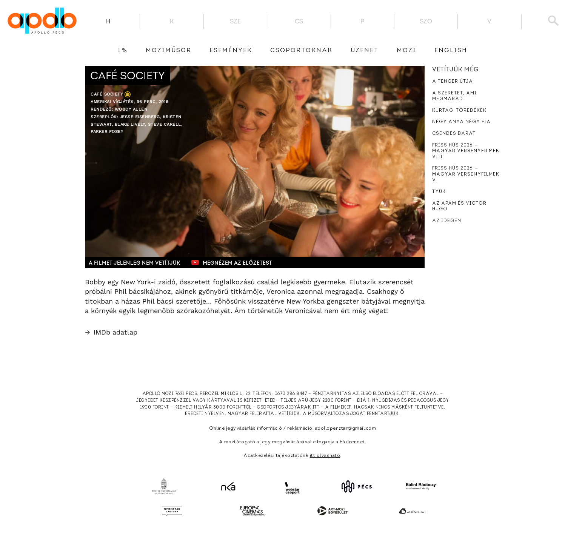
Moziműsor (168, 51)
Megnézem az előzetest (231, 262)
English (450, 51)
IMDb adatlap (111, 332)
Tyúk (439, 192)
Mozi (406, 51)
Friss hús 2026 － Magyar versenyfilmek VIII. (465, 151)
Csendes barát (454, 133)
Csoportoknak (301, 51)
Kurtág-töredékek (459, 110)
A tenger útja (452, 81)
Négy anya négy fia (461, 122)
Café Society (107, 94)
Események (230, 51)
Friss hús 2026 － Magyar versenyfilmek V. (465, 174)
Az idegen (446, 221)
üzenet (365, 51)
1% (123, 51)
